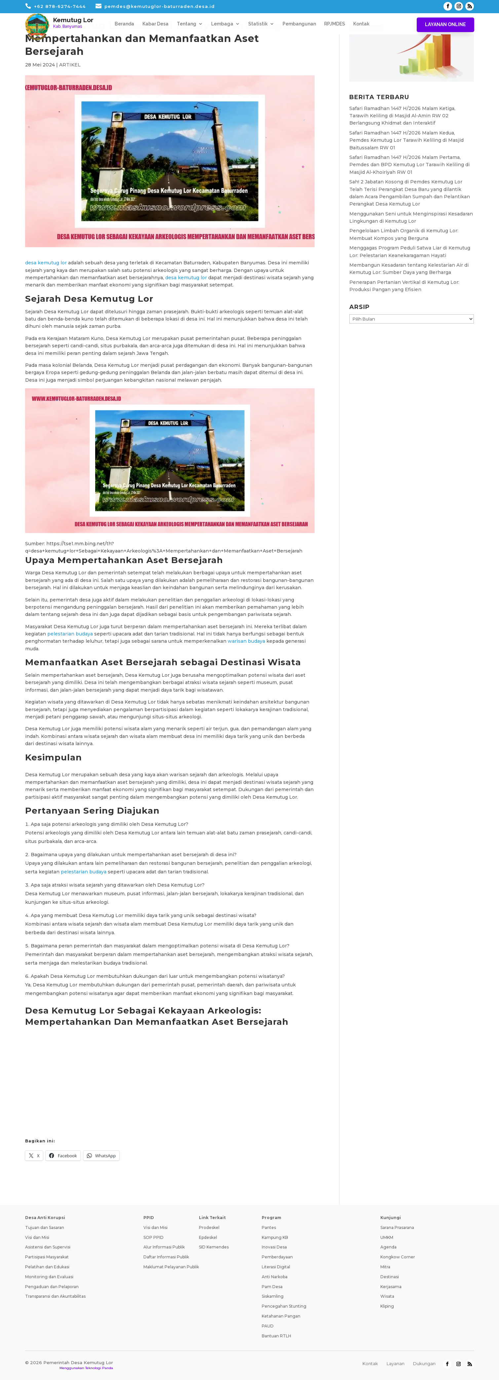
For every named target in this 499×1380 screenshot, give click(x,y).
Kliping (387, 1306)
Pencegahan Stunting (284, 1306)
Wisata (387, 1296)
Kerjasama (391, 1286)
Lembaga (222, 23)
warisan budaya (246, 641)
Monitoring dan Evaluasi (49, 1276)
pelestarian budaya (70, 634)
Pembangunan (299, 23)
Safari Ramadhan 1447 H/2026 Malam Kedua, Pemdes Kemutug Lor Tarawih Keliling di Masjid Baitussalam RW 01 (406, 140)
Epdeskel (208, 1237)
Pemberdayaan (277, 1256)
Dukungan (424, 1363)
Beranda (124, 23)
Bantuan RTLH (276, 1335)
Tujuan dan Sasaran (44, 1227)
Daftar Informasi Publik (166, 1256)
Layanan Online (445, 24)
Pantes (269, 1227)
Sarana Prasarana (397, 1227)
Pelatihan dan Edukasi (47, 1266)
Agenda (388, 1247)
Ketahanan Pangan (281, 1316)
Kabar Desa (155, 23)
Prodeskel (209, 1227)
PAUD (268, 1325)
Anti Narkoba (275, 1276)
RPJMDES (334, 23)
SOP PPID (153, 1237)
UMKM (386, 1237)
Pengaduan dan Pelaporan (52, 1286)
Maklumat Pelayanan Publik (171, 1266)
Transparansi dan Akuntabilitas (55, 1296)
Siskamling (273, 1296)
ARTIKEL (70, 65)
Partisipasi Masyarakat (47, 1256)
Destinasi (389, 1276)
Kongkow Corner (397, 1256)
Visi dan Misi (37, 1237)
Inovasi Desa (274, 1247)
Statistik (258, 23)
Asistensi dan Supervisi (47, 1247)
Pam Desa (272, 1286)
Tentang (186, 23)
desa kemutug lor (46, 263)
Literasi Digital (276, 1266)
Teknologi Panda (99, 1368)
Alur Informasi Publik (164, 1247)
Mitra (385, 1266)
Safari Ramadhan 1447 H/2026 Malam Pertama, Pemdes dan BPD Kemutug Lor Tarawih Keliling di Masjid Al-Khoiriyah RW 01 (409, 164)
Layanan (395, 1363)
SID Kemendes (214, 1247)
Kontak (361, 23)
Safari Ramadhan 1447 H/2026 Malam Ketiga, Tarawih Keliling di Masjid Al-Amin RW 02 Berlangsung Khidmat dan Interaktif (402, 115)
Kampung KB (275, 1237)
